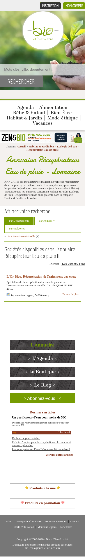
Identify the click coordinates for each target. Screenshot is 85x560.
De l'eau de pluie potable (26, 438)
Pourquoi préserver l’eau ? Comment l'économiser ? (41, 449)
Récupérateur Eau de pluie (43, 149)
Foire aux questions (56, 521)
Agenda (25, 107)
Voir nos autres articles (59, 454)
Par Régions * (47, 220)
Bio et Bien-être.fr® (57, 539)
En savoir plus (70, 294)
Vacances (43, 123)
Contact (74, 521)
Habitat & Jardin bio (41, 146)
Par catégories (17, 228)
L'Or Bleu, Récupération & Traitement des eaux (41, 276)
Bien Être (61, 112)
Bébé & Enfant (29, 112)
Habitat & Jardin (24, 118)
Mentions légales (47, 526)
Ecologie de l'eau (67, 146)
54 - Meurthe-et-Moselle (21, 236)
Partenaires (66, 526)
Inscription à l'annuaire (28, 521)
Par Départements (19, 220)
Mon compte (74, 6)
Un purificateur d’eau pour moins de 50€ (39, 417)
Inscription (50, 6)
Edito (9, 521)
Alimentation (53, 107)
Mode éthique (63, 118)
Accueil (21, 146)
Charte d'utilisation (23, 526)
